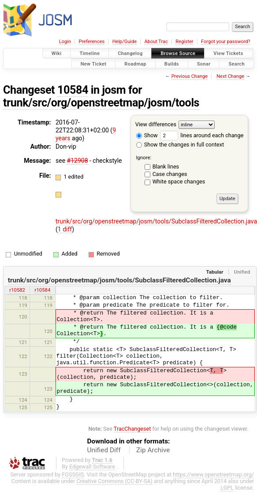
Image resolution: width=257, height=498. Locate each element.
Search (236, 63)
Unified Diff (104, 450)
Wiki (57, 53)
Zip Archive (153, 450)
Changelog (130, 53)
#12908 (77, 160)
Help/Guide (124, 41)
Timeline (89, 53)
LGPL (227, 487)
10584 (72, 90)
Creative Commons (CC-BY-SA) (114, 481)
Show (147, 135)
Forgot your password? (225, 41)
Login (65, 41)
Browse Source (177, 53)
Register (184, 41)
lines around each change (201, 135)
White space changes (179, 181)
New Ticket (94, 63)
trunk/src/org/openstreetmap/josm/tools (101, 102)
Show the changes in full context (180, 144)
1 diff (65, 229)
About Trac (156, 41)
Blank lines (166, 166)
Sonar (204, 63)
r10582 (17, 290)
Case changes (170, 174)
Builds (171, 63)
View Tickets (228, 53)
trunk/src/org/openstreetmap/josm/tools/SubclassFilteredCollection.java (119, 280)
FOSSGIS (73, 474)
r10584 (43, 290)
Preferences (91, 41)
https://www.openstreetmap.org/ (213, 474)
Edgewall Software (92, 466)
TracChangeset (132, 428)
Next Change (230, 76)
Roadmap (135, 63)
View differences (155, 124)
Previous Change (189, 76)
